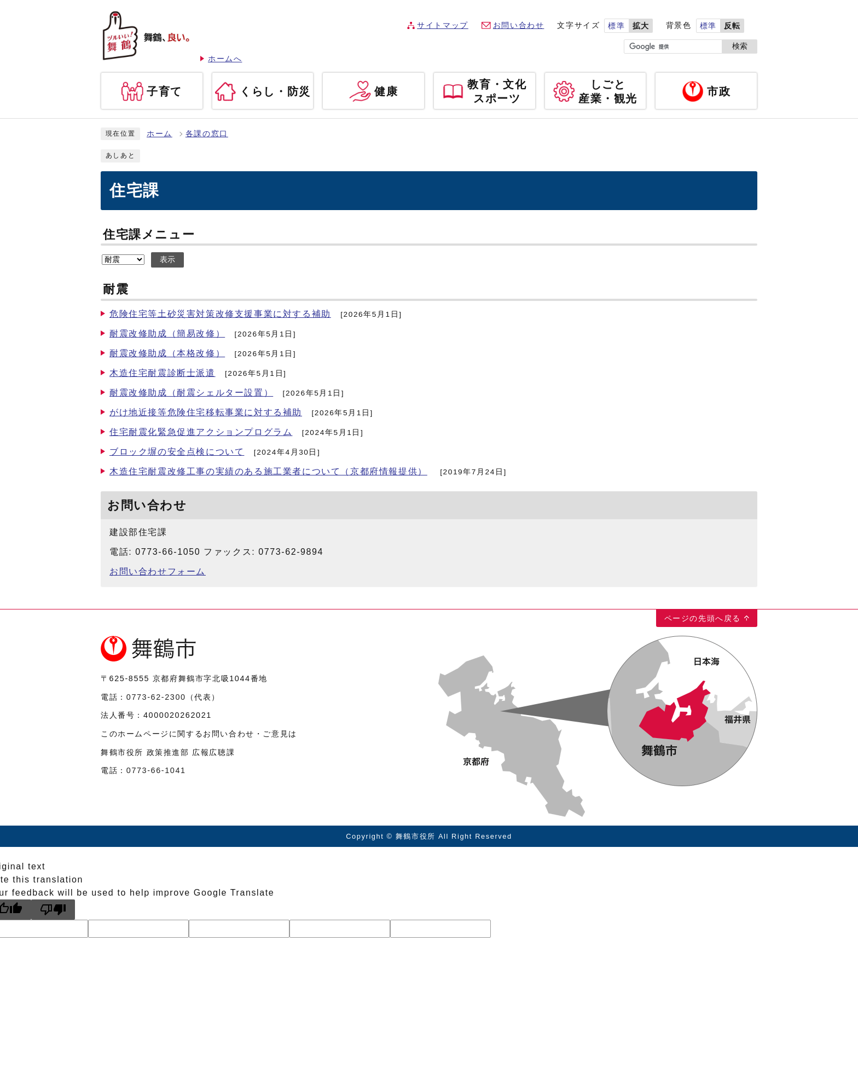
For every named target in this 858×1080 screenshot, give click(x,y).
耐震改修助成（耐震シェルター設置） (191, 392)
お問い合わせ (518, 25)
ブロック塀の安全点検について (176, 451)
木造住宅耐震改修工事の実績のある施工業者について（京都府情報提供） (268, 471)
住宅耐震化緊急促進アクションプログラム (200, 432)
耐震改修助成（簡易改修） (167, 333)
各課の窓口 (206, 134)
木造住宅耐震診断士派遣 (162, 373)
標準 (616, 26)
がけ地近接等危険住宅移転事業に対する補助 (205, 412)
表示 (167, 260)
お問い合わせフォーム (157, 571)
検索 (739, 46)
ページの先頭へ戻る (702, 618)
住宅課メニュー (149, 234)
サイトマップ (442, 25)
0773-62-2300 (156, 697)
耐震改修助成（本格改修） (167, 353)
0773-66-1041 (156, 770)
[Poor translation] (53, 909)
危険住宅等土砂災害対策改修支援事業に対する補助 (220, 313)
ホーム (159, 134)
